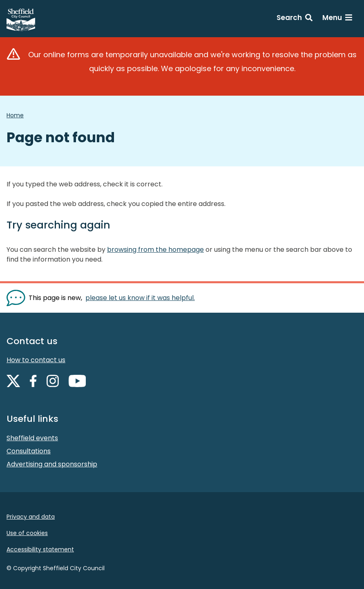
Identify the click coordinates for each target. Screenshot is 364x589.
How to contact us (36, 360)
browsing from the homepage (155, 249)
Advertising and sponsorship (52, 464)
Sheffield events (32, 438)
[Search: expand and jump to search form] (294, 18)
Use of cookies (27, 533)
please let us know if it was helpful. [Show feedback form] (140, 297)
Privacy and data (31, 517)
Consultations (29, 451)
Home (15, 115)
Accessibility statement (40, 549)
